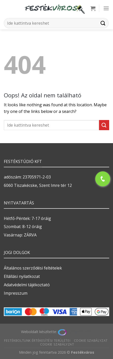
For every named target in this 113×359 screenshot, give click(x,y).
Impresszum (15, 293)
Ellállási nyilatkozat (22, 276)
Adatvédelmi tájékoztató (27, 285)
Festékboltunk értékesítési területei (37, 340)
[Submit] (103, 23)
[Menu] (106, 8)
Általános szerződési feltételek (33, 268)
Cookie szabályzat (91, 340)
